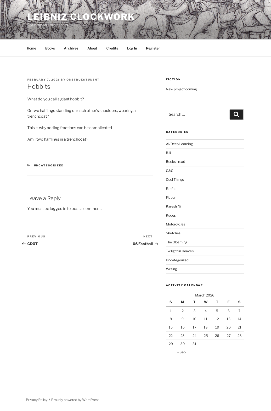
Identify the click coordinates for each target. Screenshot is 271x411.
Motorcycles (175, 224)
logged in (58, 208)
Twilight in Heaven (180, 251)
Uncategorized (49, 165)
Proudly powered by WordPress (75, 400)
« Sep (181, 352)
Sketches (173, 233)
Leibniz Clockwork (81, 16)
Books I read (175, 161)
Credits (112, 48)
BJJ (168, 153)
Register (153, 48)
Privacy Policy (36, 400)
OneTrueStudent (83, 79)
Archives (71, 48)
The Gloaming (176, 242)
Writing (171, 269)
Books (50, 48)
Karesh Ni (173, 206)
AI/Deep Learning (179, 144)
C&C (169, 171)
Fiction (171, 197)
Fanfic (170, 188)
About (92, 48)
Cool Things (175, 179)
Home (31, 48)
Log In (132, 48)
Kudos (171, 215)
